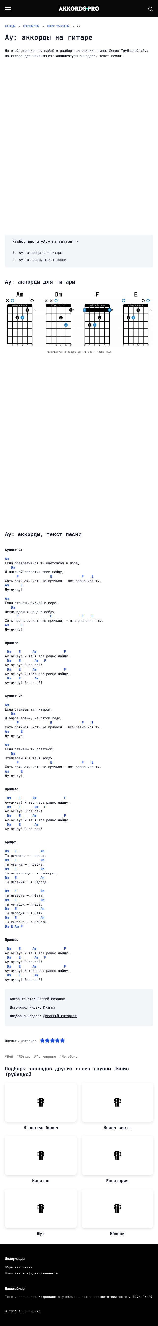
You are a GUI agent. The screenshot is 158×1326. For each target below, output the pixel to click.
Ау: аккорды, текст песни (42, 260)
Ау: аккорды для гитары (40, 252)
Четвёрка (70, 1056)
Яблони (117, 1233)
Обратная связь (18, 1267)
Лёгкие (25, 1056)
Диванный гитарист (60, 1016)
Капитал (40, 1180)
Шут (40, 1233)
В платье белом (41, 1127)
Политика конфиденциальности (31, 1273)
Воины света (117, 1127)
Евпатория (117, 1180)
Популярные (46, 1056)
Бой (10, 1056)
